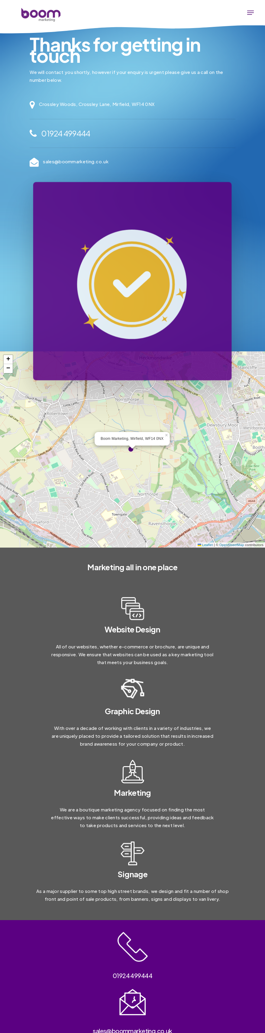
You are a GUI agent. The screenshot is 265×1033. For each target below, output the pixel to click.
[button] (250, 13)
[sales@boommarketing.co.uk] (132, 162)
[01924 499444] (132, 133)
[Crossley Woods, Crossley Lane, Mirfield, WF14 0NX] (132, 105)
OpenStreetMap (231, 545)
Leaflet (205, 545)
